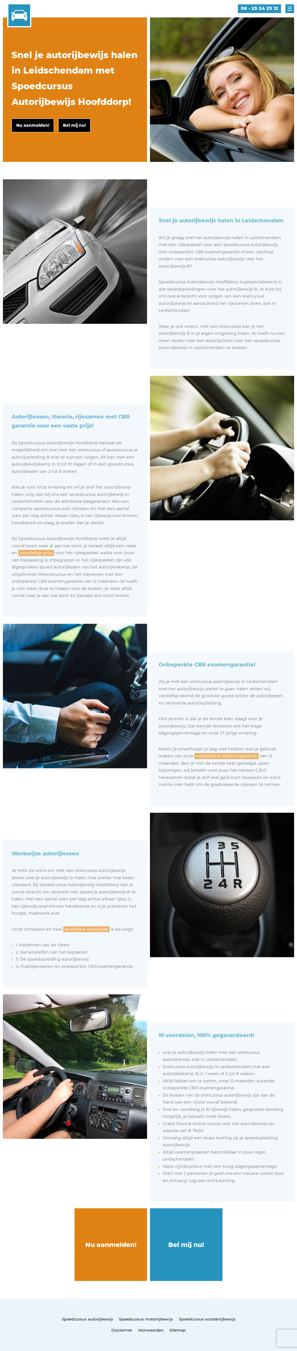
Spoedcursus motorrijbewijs (146, 1319)
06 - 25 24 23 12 (259, 8)
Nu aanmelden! (111, 1245)
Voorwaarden (151, 1330)
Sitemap (177, 1330)
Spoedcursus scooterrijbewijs (207, 1319)
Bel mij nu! (186, 1245)
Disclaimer (121, 1330)
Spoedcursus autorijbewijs (87, 1319)
